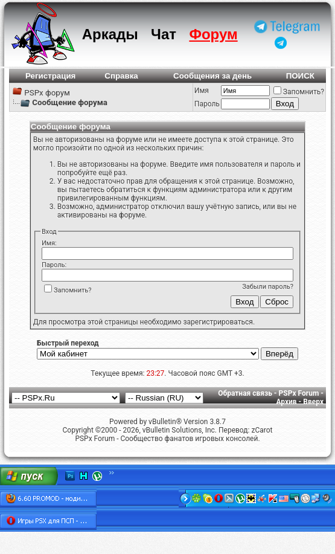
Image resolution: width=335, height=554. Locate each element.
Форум (213, 34)
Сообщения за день (212, 75)
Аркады (110, 34)
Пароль (207, 104)
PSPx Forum (299, 393)
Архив (286, 402)
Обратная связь (245, 393)
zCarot (261, 430)
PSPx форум (47, 92)
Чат (163, 34)
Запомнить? (298, 92)
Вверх (313, 402)
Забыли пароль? (267, 287)
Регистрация (50, 75)
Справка (121, 75)
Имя (201, 90)
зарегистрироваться (217, 322)
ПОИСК (300, 75)
